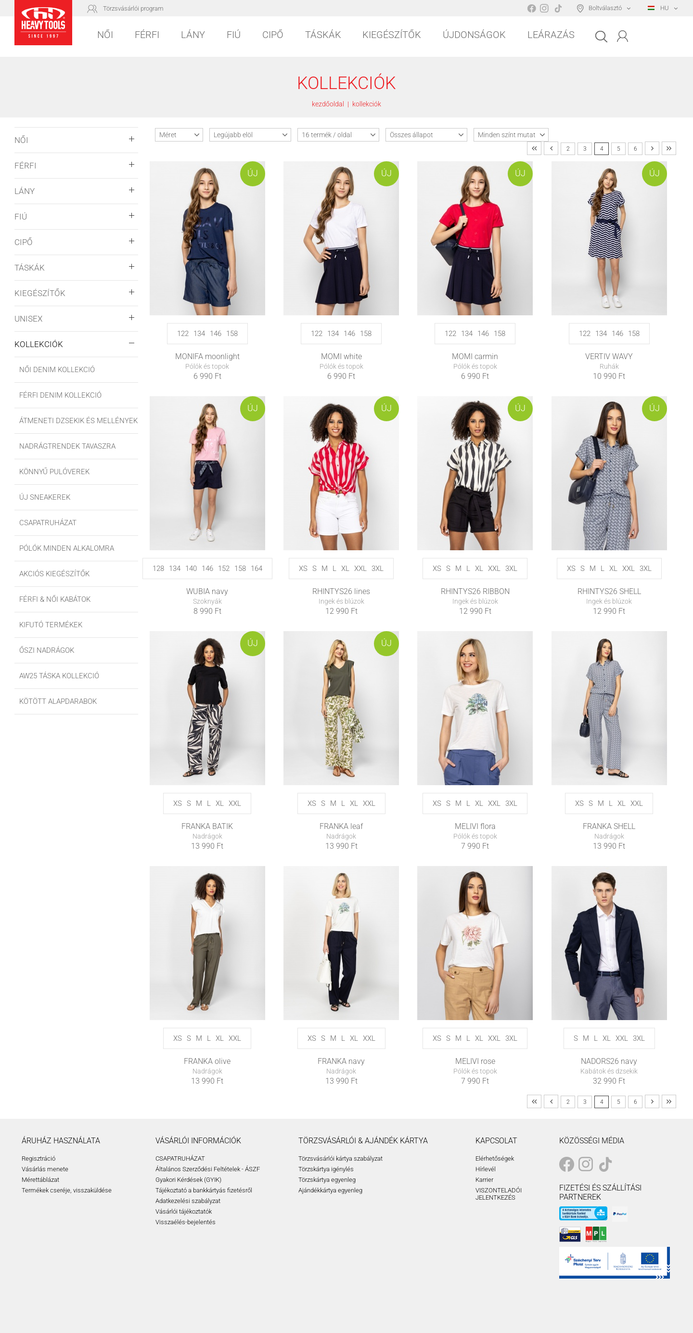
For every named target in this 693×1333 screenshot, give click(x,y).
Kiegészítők (391, 34)
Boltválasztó (605, 8)
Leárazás (551, 34)
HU (658, 8)
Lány (193, 34)
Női (105, 34)
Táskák (323, 34)
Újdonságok (474, 34)
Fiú (234, 34)
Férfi (147, 34)
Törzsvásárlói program (133, 8)
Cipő (272, 34)
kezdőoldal (328, 104)
